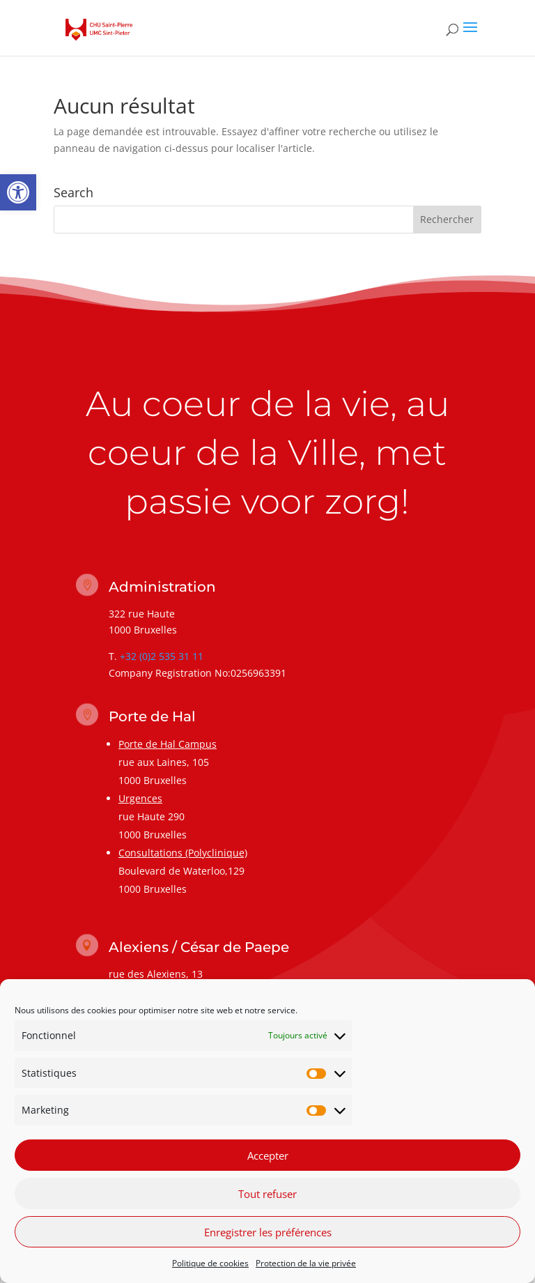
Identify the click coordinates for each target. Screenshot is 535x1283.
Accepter (267, 1158)
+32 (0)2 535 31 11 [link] (161, 656)
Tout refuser (267, 1196)
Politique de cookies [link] (210, 1266)
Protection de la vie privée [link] (306, 1266)
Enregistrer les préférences (268, 1234)
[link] (18, 192)
